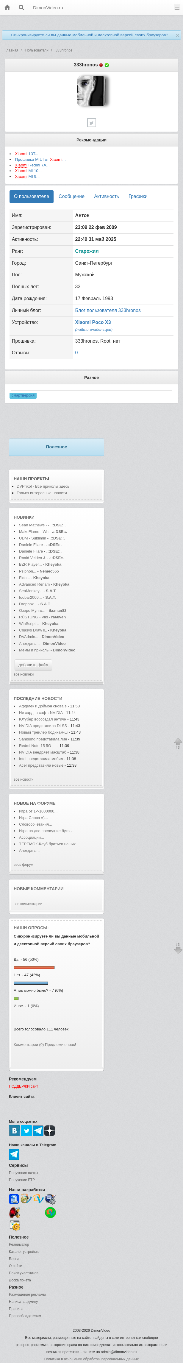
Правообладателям (25, 1316)
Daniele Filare (31, 544)
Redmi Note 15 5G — (37, 745)
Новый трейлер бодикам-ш (43, 732)
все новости (24, 779)
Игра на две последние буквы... (47, 831)
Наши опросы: (31, 927)
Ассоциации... (31, 837)
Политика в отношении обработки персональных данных (91, 1359)
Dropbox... (28, 604)
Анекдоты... (29, 643)
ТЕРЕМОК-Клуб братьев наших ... (49, 844)
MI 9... (27, 176)
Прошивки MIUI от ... (40, 159)
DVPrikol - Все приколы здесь (43, 486)
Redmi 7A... (32, 165)
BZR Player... (30, 564)
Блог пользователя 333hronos (108, 310)
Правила (16, 1309)
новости (51, 698)
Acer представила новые (42, 765)
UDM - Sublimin (32, 538)
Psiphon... (27, 571)
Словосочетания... (35, 824)
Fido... (24, 578)
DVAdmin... (28, 636)
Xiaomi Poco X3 (93, 322)
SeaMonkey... (31, 591)
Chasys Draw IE (33, 630)
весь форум (23, 865)
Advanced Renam (34, 584)
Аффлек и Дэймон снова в (43, 706)
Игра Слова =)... (33, 817)
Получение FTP (22, 1180)
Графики (138, 196)
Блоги (14, 1259)
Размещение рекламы (27, 1294)
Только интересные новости (42, 493)
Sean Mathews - (33, 525)
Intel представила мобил (41, 759)
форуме (46, 803)
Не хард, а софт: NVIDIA (41, 712)
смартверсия (23, 396)
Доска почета (20, 1280)
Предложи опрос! (60, 1044)
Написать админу (23, 1302)
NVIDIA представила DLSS (43, 725)
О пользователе (31, 196)
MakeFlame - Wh (34, 531)
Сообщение (72, 196)
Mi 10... (28, 171)
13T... (26, 154)
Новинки (24, 517)
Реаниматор (19, 1244)
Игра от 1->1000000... (38, 811)
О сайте (15, 1266)
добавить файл (33, 664)
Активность (106, 196)
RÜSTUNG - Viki (33, 617)
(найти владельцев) (94, 329)
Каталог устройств (24, 1252)
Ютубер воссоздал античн (42, 719)
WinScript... (29, 623)
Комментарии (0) (29, 1044)
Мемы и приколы (34, 650)
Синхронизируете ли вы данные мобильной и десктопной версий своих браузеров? (89, 35)
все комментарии (28, 904)
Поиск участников (23, 1273)
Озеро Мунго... (32, 610)
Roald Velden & (32, 558)
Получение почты (23, 1173)
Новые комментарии (39, 888)
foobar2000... (30, 597)
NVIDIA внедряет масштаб (42, 752)
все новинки (24, 674)
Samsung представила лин (43, 739)
